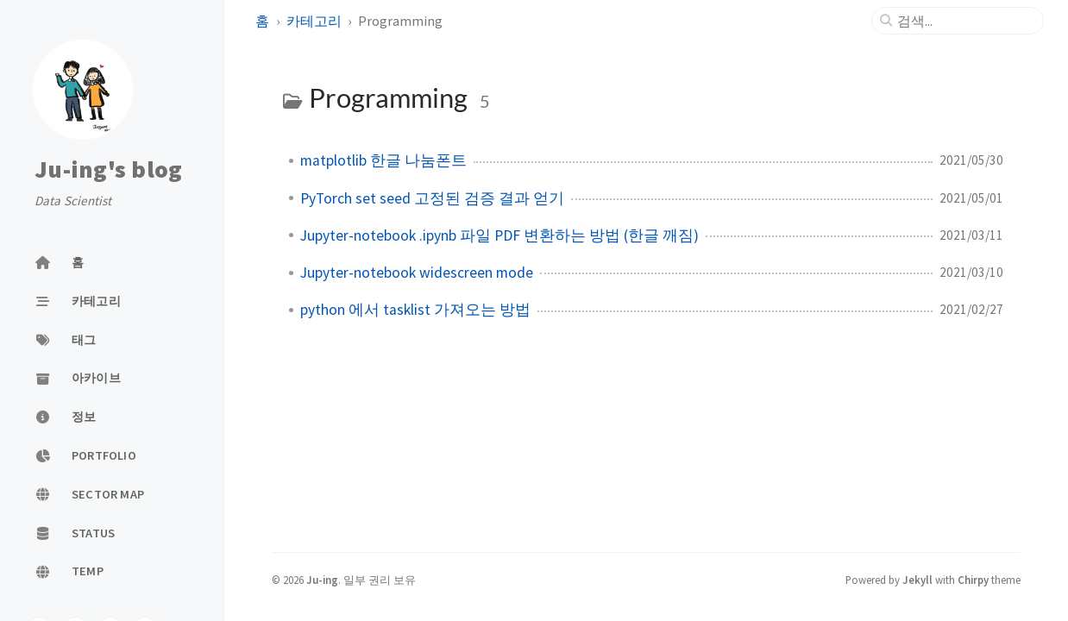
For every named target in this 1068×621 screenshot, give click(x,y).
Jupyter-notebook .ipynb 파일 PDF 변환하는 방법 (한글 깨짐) (499, 235)
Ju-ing (322, 579)
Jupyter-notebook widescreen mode (416, 272)
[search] (964, 21)
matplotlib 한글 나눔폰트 (383, 160)
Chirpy (973, 579)
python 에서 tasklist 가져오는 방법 (415, 309)
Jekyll (917, 579)
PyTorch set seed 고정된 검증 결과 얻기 (432, 198)
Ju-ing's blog (108, 169)
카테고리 (314, 20)
